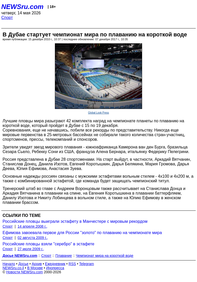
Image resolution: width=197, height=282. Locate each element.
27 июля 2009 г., (31, 249)
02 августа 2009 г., (33, 238)
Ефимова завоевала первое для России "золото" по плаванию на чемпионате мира (82, 232)
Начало (9, 264)
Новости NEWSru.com (24, 272)
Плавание (63, 256)
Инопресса (55, 268)
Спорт (7, 17)
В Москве (35, 268)
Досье (23, 264)
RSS (72, 264)
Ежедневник (55, 264)
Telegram (86, 264)
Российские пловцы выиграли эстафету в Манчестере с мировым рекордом (75, 221)
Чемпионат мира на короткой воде (104, 256)
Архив (37, 264)
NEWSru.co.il (13, 268)
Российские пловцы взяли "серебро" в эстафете (48, 244)
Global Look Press (98, 112)
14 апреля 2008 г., (32, 226)
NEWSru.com (22, 7)
